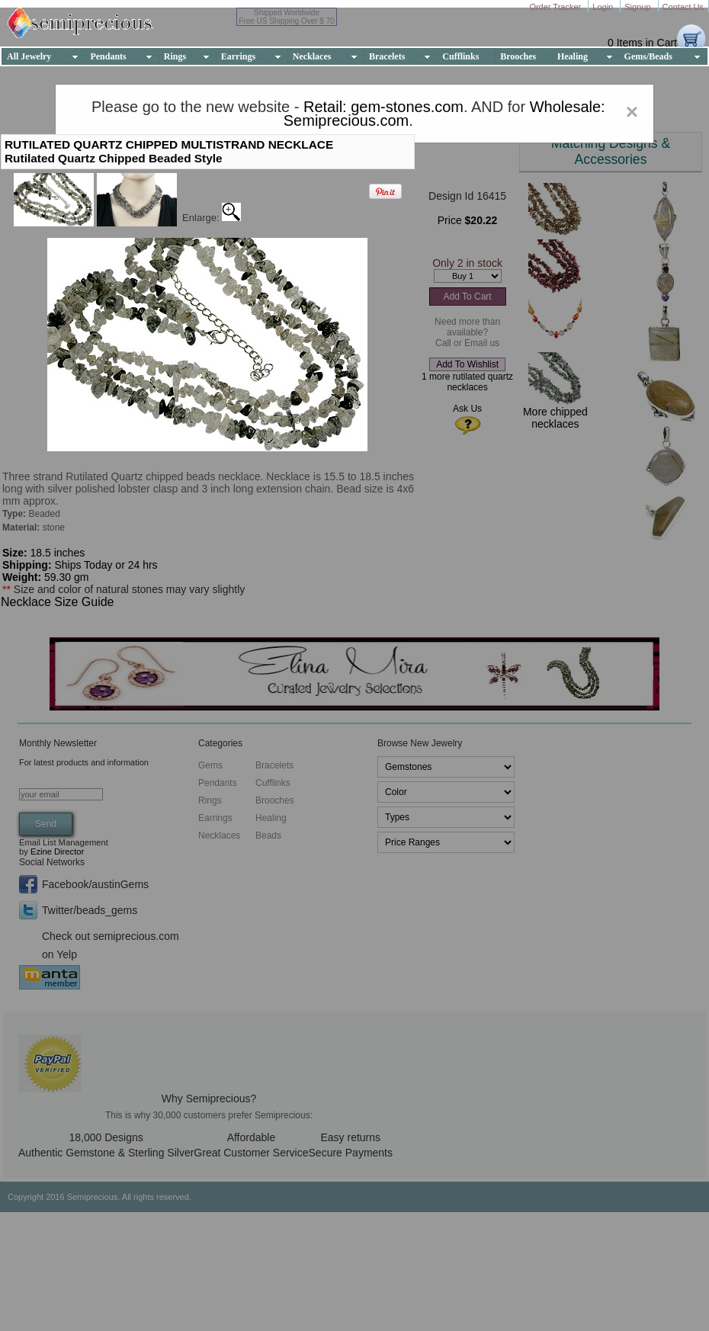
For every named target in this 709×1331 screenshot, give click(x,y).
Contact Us (683, 6)
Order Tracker (556, 6)
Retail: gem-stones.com (383, 106)
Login (603, 6)
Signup (638, 6)
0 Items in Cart (642, 43)
